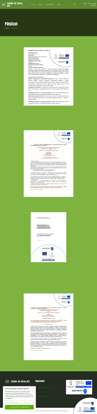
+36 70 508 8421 (42, 392)
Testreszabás (13, 402)
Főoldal (33, 4)
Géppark (40, 4)
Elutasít (27, 402)
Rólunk (59, 4)
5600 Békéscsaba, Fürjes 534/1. (46, 387)
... (64, 4)
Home (7, 28)
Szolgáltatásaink (50, 4)
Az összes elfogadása (19, 407)
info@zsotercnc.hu (43, 396)
